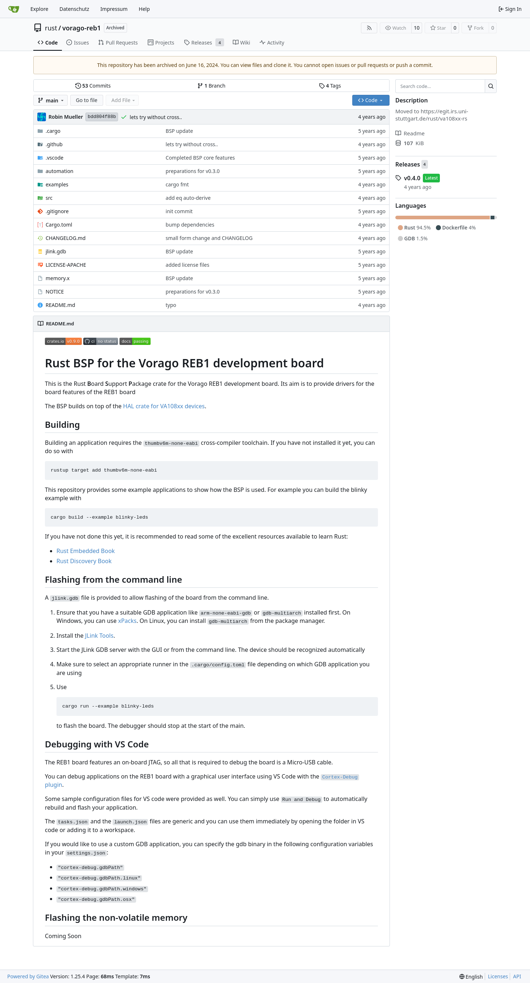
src (49, 197)
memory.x (58, 278)
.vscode (54, 157)
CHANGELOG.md (65, 238)
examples (57, 184)
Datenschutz (74, 8)
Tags (330, 85)
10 (417, 27)
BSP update (179, 130)
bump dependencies (190, 224)
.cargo (53, 130)
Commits (93, 85)
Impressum (113, 8)
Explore (39, 8)
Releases (407, 164)
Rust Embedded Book (85, 551)
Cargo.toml (59, 224)
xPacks (127, 621)
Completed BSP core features (200, 157)
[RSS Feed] (369, 27)
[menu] (471, 976)
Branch (211, 85)
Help (144, 8)
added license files (188, 264)
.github (54, 144)
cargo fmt (177, 184)
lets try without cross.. (156, 117)
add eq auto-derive (188, 197)
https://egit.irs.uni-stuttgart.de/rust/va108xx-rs (431, 114)
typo (171, 304)
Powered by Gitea (28, 976)
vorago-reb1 (81, 27)
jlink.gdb (56, 251)
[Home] (14, 9)
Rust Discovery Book (84, 561)
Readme (410, 133)
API (517, 976)
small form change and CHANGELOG (209, 238)
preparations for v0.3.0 (193, 171)
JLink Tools (99, 636)
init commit (179, 211)
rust (51, 27)
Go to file (86, 100)
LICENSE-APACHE (66, 264)
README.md (60, 304)
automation (59, 171)
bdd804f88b (102, 116)
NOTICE (55, 291)
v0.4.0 (412, 178)
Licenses (498, 976)
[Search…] (491, 86)
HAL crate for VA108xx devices (164, 406)
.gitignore (57, 211)
